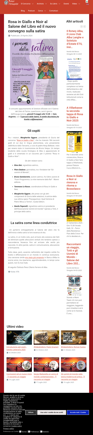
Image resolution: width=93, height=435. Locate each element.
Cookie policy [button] (16, 426)
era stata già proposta (34, 257)
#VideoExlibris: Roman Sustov (73, 347)
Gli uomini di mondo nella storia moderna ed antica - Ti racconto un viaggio (73, 377)
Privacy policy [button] (8, 429)
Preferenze (34, 432)
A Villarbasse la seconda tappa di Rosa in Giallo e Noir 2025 (75, 114)
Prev (81, 26)
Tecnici (24, 432)
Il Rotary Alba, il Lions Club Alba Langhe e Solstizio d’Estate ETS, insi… (75, 39)
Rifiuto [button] (30, 412)
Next (84, 26)
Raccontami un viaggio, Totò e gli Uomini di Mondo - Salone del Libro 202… (74, 254)
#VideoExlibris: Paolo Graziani (46, 347)
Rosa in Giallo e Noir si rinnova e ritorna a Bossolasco (75, 182)
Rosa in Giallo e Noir (25, 140)
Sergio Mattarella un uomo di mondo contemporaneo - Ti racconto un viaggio (46, 377)
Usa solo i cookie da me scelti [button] (51, 412)
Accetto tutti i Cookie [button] (78, 412)
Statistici (45, 432)
